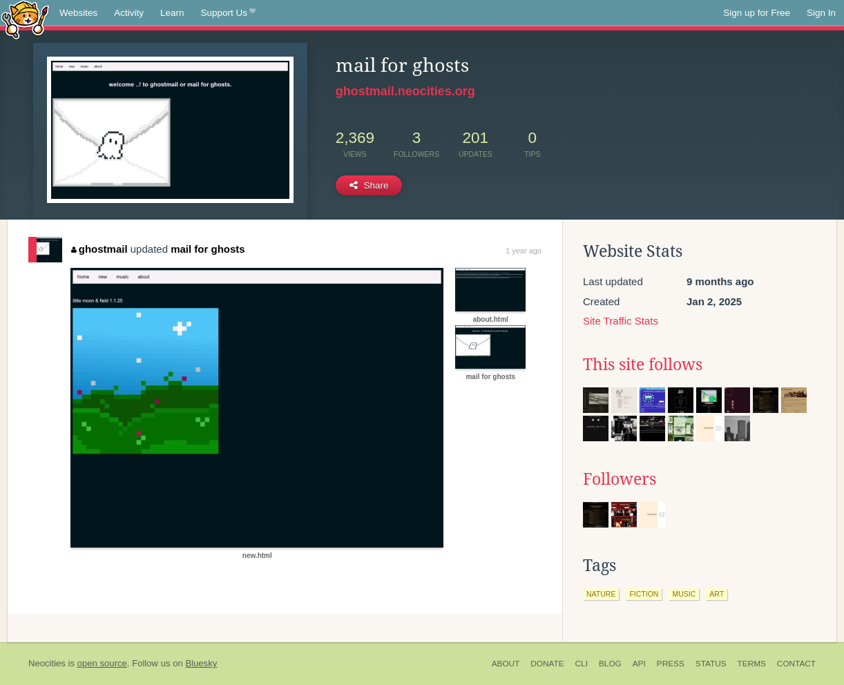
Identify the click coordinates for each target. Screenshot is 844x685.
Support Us (228, 13)
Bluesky (201, 663)
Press (670, 663)
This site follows (642, 365)
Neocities (47, 663)
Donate (547, 663)
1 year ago (523, 251)
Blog (610, 663)
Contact (796, 663)
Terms (752, 663)
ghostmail (99, 249)
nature (600, 594)
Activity (129, 13)
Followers (619, 479)
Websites (78, 13)
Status (711, 663)
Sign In (821, 13)
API (639, 663)
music (684, 594)
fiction (643, 594)
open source (102, 663)
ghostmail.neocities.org (405, 91)
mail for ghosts (208, 249)
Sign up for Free (756, 13)
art (716, 594)
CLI (581, 663)
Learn (172, 13)
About (506, 663)
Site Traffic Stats (620, 321)
